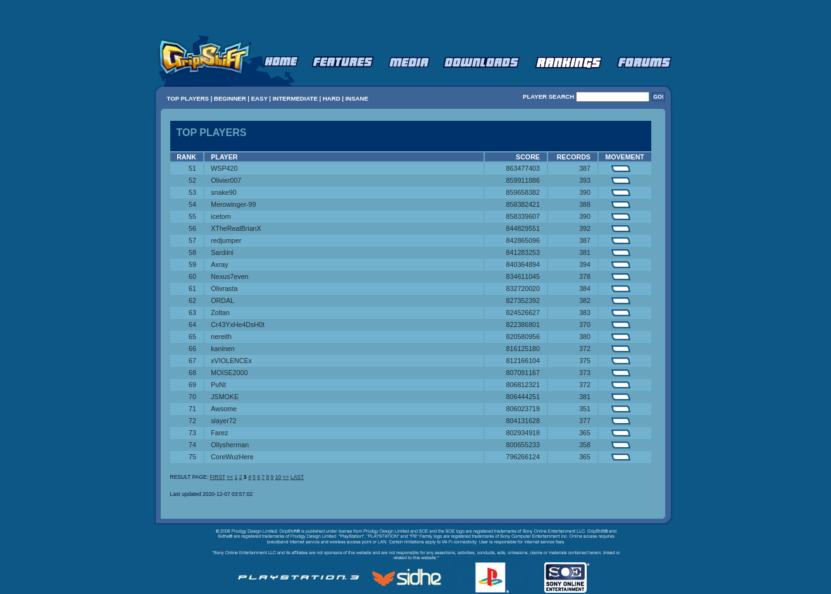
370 (584, 324)
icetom (220, 216)
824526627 (523, 312)
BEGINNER (230, 98)
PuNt (218, 384)
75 (192, 457)
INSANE (357, 98)
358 (584, 445)
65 (192, 336)
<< (230, 477)
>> (286, 477)
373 (584, 372)
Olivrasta (224, 288)
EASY (259, 98)
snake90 (223, 192)
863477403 (523, 168)
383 (584, 312)
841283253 (523, 252)
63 (192, 312)
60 (192, 276)
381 (584, 252)
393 (584, 180)
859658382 (523, 192)
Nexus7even (229, 276)
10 (278, 477)
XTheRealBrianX (236, 228)
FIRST (217, 477)
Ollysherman (230, 445)
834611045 (523, 276)
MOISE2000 (229, 372)
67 (192, 360)
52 (192, 180)
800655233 (523, 445)
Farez (219, 432)
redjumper (226, 240)
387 (584, 168)
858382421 (523, 204)
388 (584, 204)
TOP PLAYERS (188, 98)
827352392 (523, 300)
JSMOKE (225, 396)
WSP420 (224, 168)
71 (192, 408)
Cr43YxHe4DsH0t (238, 324)
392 (584, 228)
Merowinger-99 (233, 204)
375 (584, 360)
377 (584, 420)
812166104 (523, 360)
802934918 (523, 432)
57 (192, 240)
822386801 (523, 324)
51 (192, 168)
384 (584, 288)
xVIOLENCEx (231, 360)
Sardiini (222, 252)
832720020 (523, 288)
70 (192, 396)
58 (192, 252)
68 (192, 372)
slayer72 (223, 420)
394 (584, 264)
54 (192, 204)
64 (192, 324)
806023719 (523, 408)
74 (192, 445)
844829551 (523, 228)
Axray (219, 264)
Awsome (224, 408)
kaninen (222, 348)
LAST (297, 477)
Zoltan (220, 312)
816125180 (523, 348)
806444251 (523, 396)
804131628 (523, 420)
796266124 (523, 457)
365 (584, 432)
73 (192, 432)
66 (192, 348)
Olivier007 (226, 180)
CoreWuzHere (232, 457)
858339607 (523, 216)
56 (192, 228)
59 (192, 264)
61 (192, 288)
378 (584, 276)
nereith (221, 336)
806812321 (523, 384)
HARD (332, 98)
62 (192, 300)
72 (192, 420)
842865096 (523, 240)
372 (584, 348)
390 (584, 192)
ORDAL (222, 300)
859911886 (523, 180)
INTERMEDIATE (295, 98)
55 (192, 216)
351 (584, 408)
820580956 (523, 336)
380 (584, 336)
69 (192, 384)
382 (584, 300)
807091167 (523, 372)
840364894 (523, 264)
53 (192, 192)
